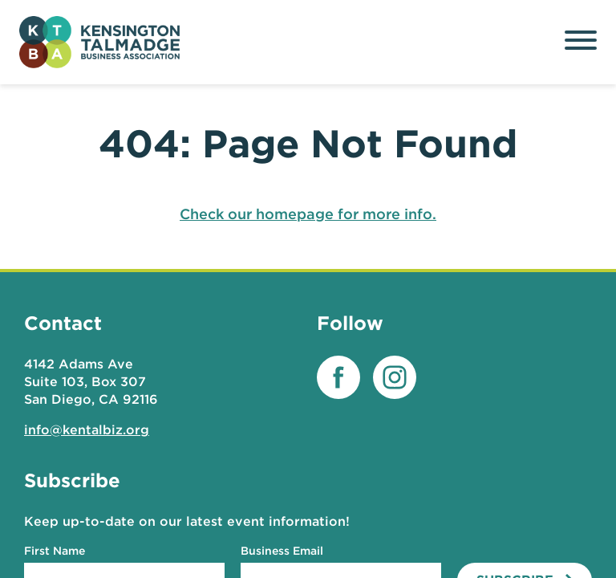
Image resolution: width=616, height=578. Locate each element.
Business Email (282, 550)
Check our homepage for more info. (308, 214)
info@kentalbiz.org (86, 430)
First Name (54, 550)
